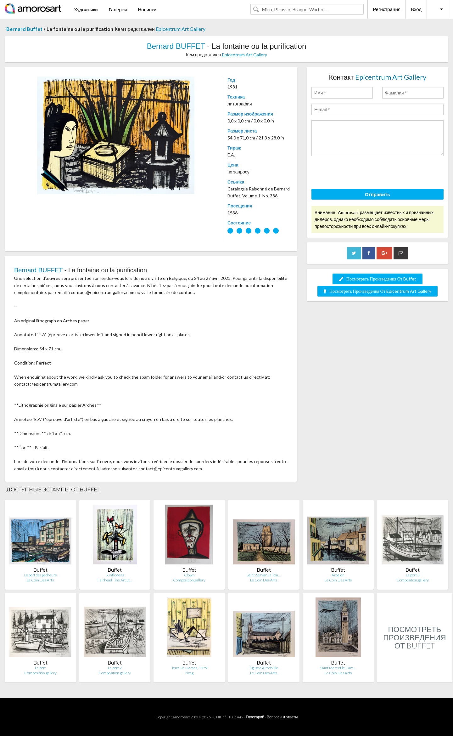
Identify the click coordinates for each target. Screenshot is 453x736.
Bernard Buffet (24, 29)
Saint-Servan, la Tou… (264, 575)
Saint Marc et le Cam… (338, 667)
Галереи (118, 9)
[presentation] (359, 173)
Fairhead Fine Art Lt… (115, 580)
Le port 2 (115, 667)
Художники (86, 9)
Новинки (147, 9)
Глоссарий (255, 717)
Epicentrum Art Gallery (180, 29)
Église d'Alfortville (263, 667)
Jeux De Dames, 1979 (189, 667)
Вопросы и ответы (282, 717)
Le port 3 (413, 575)
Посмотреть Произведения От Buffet (377, 278)
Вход (416, 9)
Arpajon (338, 575)
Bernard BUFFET (176, 46)
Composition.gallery (189, 580)
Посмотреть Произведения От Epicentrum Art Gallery (377, 291)
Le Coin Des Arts (40, 580)
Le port (40, 667)
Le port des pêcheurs (40, 575)
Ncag (189, 673)
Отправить (377, 194)
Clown (189, 575)
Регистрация (386, 9)
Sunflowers (115, 575)
